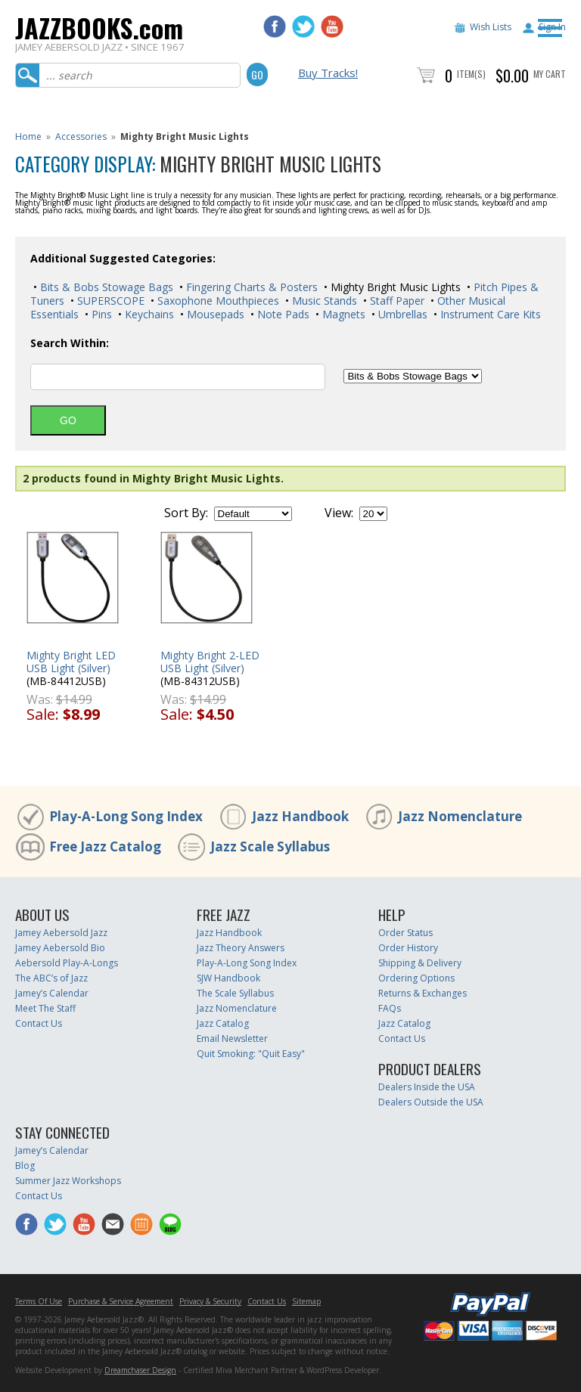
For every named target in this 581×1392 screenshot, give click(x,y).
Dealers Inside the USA (426, 1086)
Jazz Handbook (300, 816)
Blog (25, 1165)
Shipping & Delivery (419, 962)
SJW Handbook (228, 978)
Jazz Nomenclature (460, 816)
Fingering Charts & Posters (250, 287)
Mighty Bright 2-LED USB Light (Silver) (209, 661)
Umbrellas (401, 314)
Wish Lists (490, 26)
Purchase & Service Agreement (120, 1301)
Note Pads (281, 314)
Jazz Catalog (223, 1023)
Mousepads (214, 314)
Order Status (405, 932)
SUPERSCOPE (109, 300)
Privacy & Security (210, 1301)
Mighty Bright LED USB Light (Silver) (71, 661)
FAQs (389, 1008)
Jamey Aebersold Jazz (61, 932)
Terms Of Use (38, 1301)
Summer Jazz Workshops (68, 1180)
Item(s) (471, 73)
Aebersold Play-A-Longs (66, 962)
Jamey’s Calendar (52, 993)
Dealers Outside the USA (430, 1102)
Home (28, 136)
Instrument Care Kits (489, 314)
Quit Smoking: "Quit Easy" (251, 1053)
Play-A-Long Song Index (126, 816)
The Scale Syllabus (235, 993)
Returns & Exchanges (422, 993)
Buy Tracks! (328, 72)
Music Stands (323, 300)
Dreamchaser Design (140, 1370)
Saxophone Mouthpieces (216, 300)
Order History (408, 947)
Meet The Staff (45, 1008)
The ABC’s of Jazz (51, 978)
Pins (100, 314)
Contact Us (38, 1023)
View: (339, 513)
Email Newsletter (232, 1038)
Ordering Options (416, 978)
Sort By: (186, 513)
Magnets (342, 314)
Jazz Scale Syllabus (270, 846)
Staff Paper (395, 300)
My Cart (549, 73)
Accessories (81, 136)
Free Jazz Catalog (105, 846)
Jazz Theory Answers (240, 947)
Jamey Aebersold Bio (60, 947)
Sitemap (306, 1301)
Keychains (148, 314)
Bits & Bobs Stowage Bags (105, 287)
